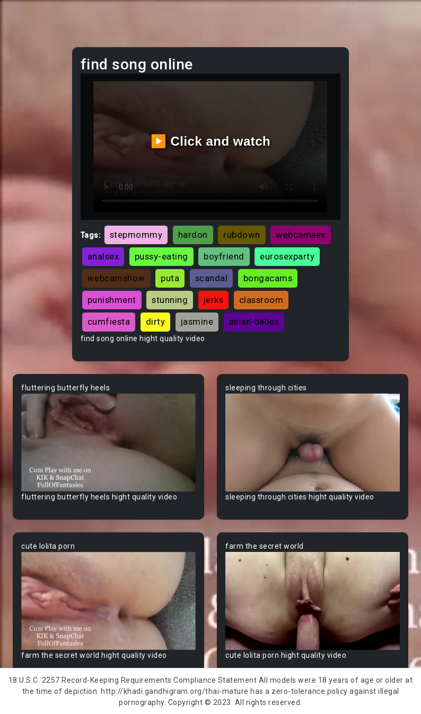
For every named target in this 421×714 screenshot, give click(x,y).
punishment (111, 299)
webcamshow (116, 278)
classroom (261, 299)
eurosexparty (287, 256)
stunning (170, 299)
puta (170, 278)
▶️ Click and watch (211, 141)
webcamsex (301, 234)
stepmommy (136, 234)
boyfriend (224, 256)
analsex (103, 256)
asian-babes (254, 321)
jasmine (197, 321)
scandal (211, 278)
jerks (214, 299)
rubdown (241, 234)
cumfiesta (108, 321)
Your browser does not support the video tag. (108, 443)
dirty (155, 321)
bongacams (268, 278)
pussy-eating (161, 256)
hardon (193, 234)
